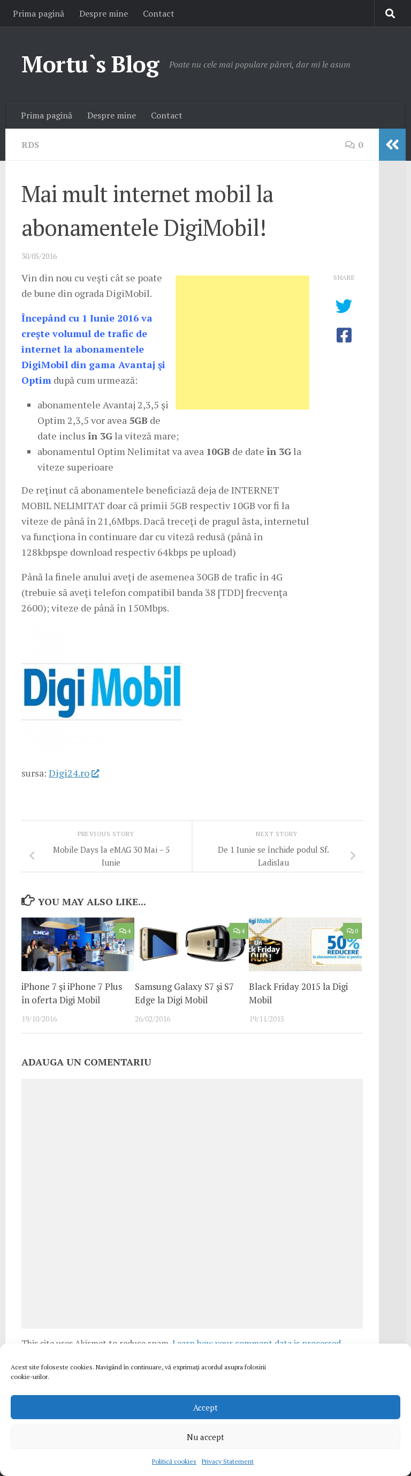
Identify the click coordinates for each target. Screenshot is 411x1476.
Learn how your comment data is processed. (257, 1343)
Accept (205, 1407)
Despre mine (103, 13)
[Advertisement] (242, 342)
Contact (158, 13)
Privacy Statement (228, 1461)
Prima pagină (38, 13)
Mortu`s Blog (89, 64)
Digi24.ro (73, 772)
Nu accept (205, 1437)
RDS (30, 145)
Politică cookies (174, 1461)
